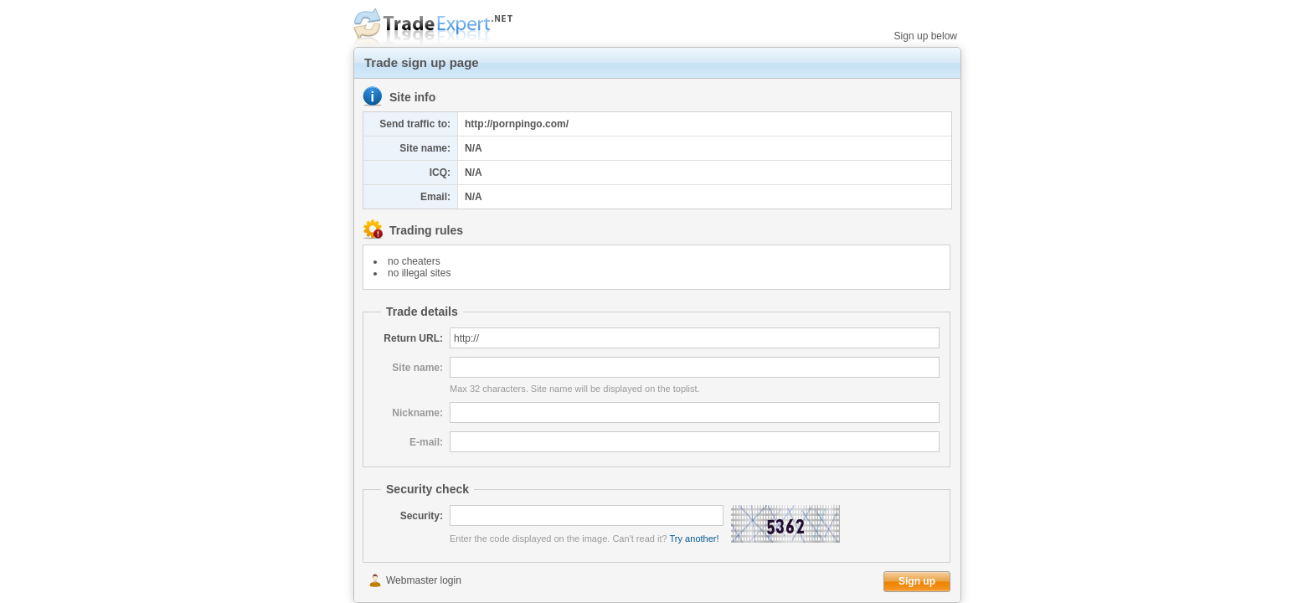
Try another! (694, 538)
